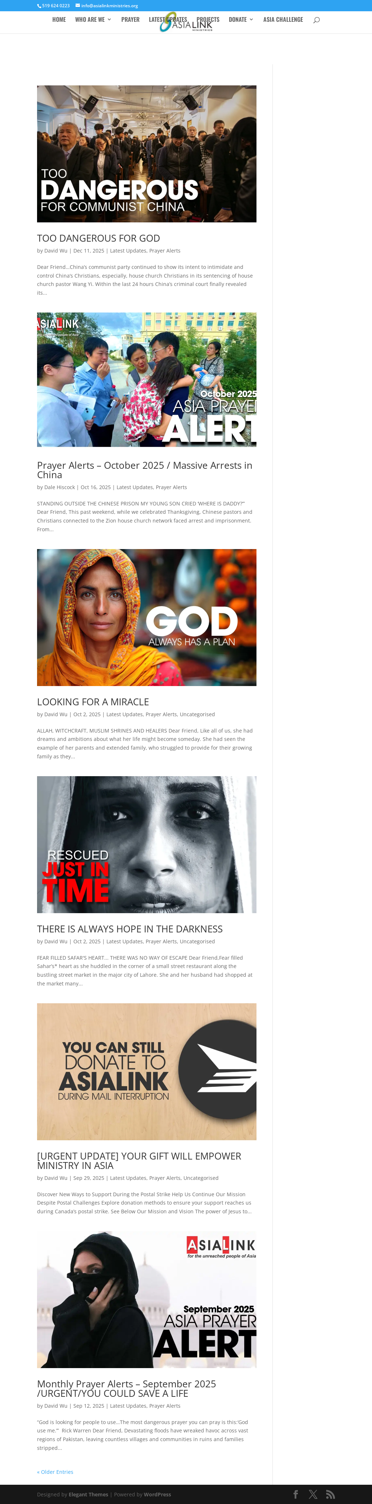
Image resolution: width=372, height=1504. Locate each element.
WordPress (157, 1494)
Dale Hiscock (59, 487)
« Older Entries (55, 1471)
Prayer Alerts (165, 250)
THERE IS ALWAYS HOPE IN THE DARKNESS (130, 928)
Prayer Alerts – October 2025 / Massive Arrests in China (144, 470)
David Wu (56, 250)
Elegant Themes (88, 1494)
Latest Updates (128, 250)
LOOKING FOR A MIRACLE (93, 701)
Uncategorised (197, 714)
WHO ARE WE (90, 20)
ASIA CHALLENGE (283, 20)
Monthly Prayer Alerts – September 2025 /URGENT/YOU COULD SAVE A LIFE (126, 1388)
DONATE (238, 20)
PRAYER (130, 20)
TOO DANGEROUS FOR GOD (98, 238)
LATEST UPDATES (168, 20)
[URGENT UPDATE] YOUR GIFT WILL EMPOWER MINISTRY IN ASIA (139, 1160)
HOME (59, 20)
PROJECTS (208, 20)
